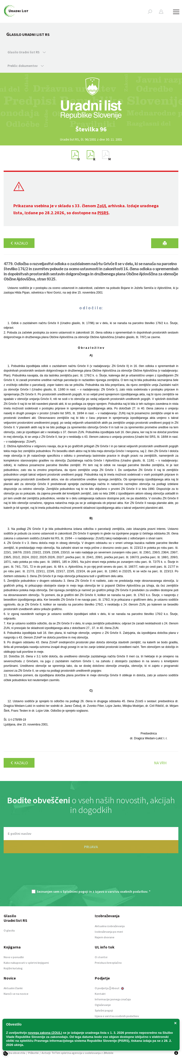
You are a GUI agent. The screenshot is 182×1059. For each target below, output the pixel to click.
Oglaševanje (103, 1005)
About (117, 988)
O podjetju (102, 988)
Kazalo (19, 243)
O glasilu (9, 930)
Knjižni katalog (13, 968)
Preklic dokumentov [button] (26, 66)
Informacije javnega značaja (113, 999)
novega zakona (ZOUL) (45, 1033)
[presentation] (91, 873)
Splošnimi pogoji (75, 891)
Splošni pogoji (104, 1010)
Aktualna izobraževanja (110, 926)
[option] (91, 129)
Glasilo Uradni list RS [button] (27, 52)
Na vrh (160, 762)
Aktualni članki (13, 988)
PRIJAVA (91, 846)
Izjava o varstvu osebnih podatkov (117, 1016)
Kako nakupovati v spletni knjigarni (26, 962)
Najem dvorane (104, 937)
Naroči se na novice (16, 993)
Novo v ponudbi (14, 957)
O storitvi (101, 957)
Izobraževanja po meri (109, 931)
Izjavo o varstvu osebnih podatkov (121, 891)
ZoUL (102, 205)
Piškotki (33, 1053)
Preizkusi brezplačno (108, 962)
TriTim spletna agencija (67, 1053)
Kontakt (100, 993)
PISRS (103, 212)
